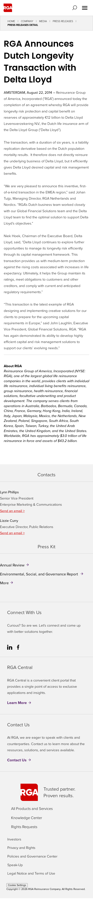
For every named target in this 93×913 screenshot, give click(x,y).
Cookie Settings (17, 885)
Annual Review (12, 565)
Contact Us (17, 760)
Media (43, 21)
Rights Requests (24, 826)
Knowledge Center (26, 817)
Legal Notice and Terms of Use (31, 873)
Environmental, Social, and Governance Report (39, 574)
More (4, 583)
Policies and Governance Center (32, 856)
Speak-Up (15, 865)
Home (11, 21)
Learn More (17, 703)
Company (27, 21)
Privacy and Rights (21, 847)
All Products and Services (32, 808)
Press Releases (63, 21)
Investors (14, 839)
